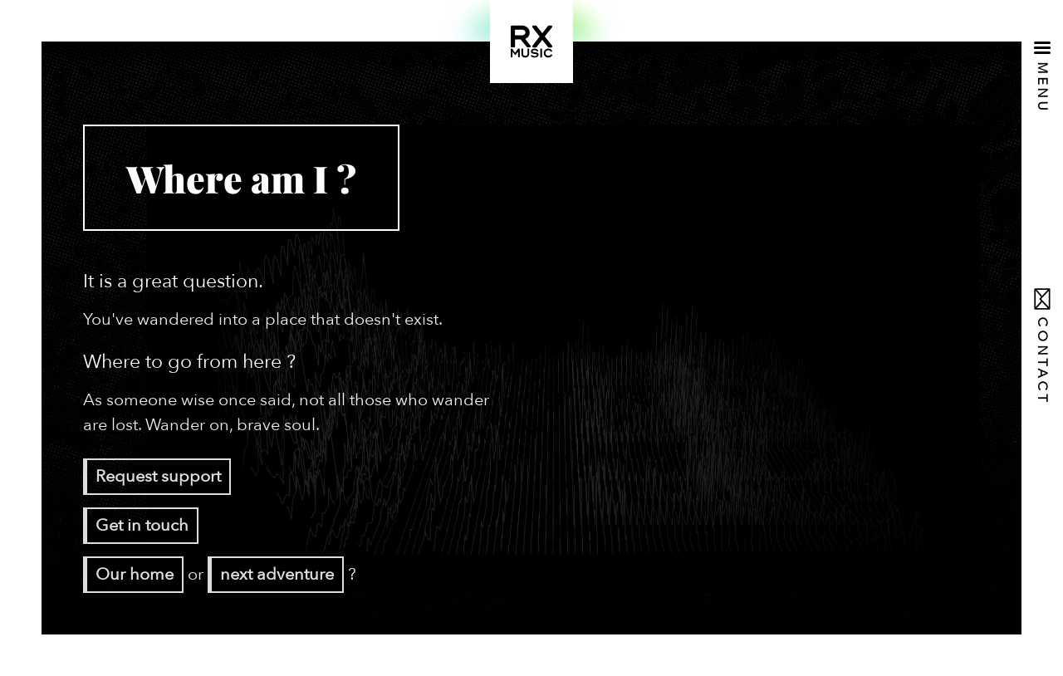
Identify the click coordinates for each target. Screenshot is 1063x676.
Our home (135, 574)
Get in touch (142, 525)
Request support (158, 476)
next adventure (277, 574)
